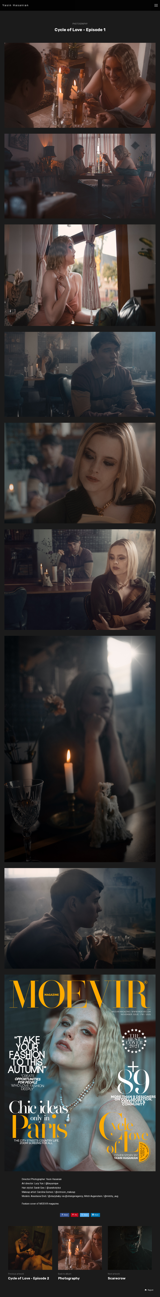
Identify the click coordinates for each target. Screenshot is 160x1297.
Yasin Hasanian (15, 5)
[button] (149, 1290)
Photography (80, 24)
